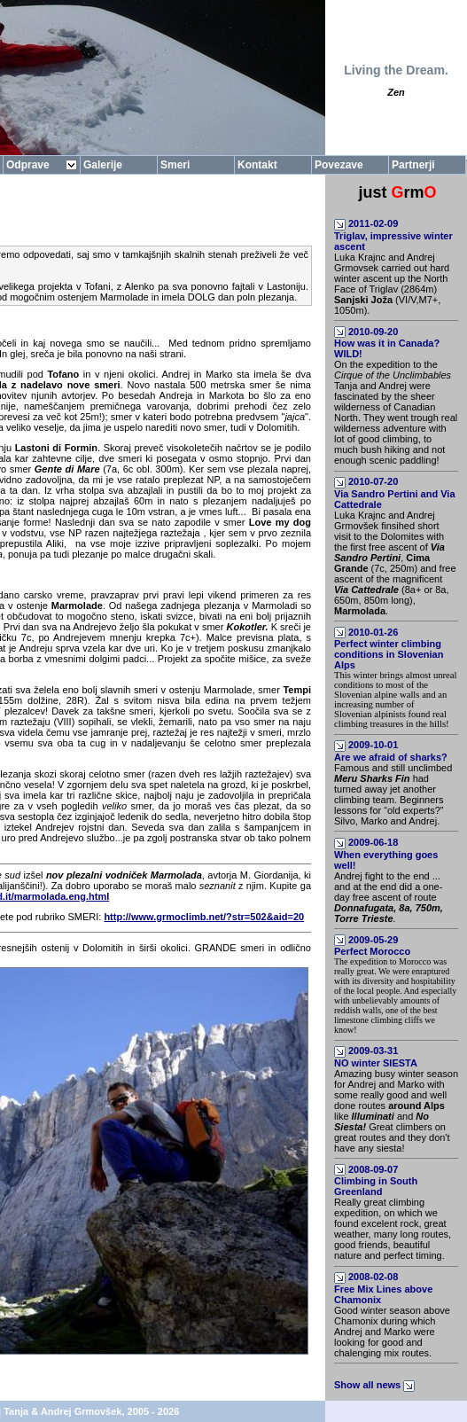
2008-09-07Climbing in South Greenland (375, 1181)
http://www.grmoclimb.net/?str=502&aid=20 (204, 916)
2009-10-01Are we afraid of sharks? (391, 750)
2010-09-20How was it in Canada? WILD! (387, 343)
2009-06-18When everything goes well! (386, 854)
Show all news (375, 1384)
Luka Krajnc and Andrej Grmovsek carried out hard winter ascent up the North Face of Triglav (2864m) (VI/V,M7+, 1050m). (391, 284)
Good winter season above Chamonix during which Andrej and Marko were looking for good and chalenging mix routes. (392, 1331)
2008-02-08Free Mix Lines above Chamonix (383, 1288)
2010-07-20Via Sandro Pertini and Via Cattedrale (394, 493)
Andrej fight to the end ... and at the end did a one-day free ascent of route (388, 897)
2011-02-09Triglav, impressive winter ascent (393, 235)
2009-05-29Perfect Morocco (372, 945)
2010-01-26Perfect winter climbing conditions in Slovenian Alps (388, 649)
